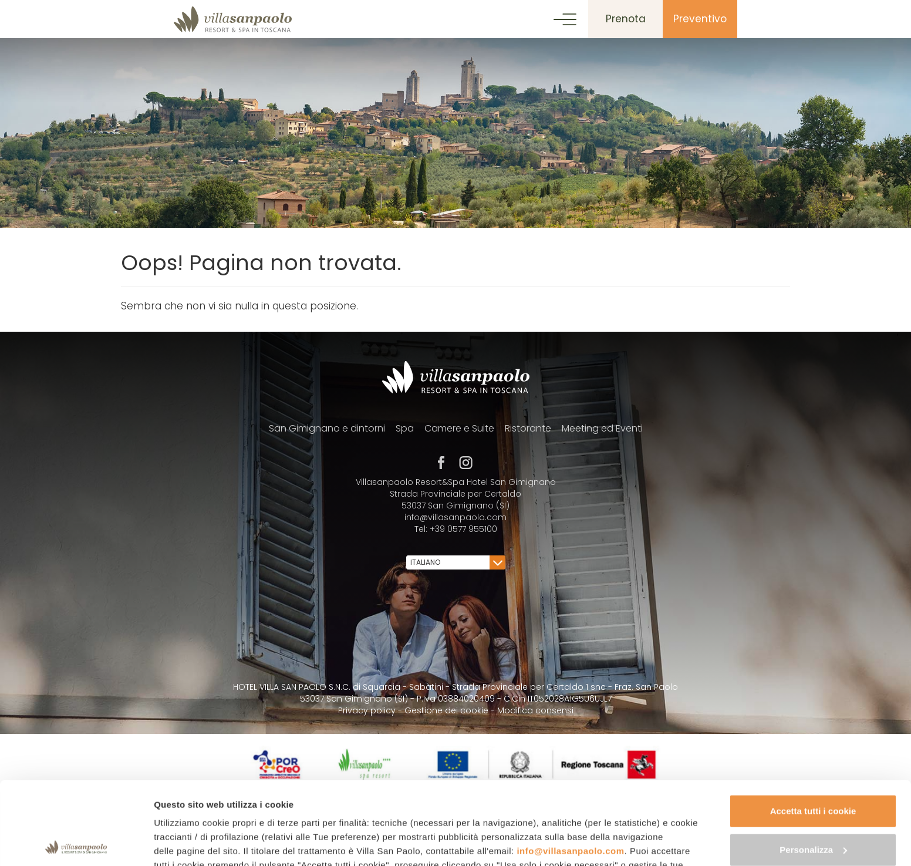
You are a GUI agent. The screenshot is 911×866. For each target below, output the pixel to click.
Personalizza (813, 766)
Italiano (456, 562)
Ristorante (528, 428)
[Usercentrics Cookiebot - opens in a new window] (76, 843)
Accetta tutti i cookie (813, 728)
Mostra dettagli (185, 843)
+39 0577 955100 (463, 529)
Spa (405, 428)
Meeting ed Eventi (602, 428)
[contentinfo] (455, 599)
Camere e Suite (459, 428)
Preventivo (700, 19)
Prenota (626, 19)
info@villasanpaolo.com (570, 768)
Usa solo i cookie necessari (812, 805)
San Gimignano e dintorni (327, 428)
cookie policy (316, 811)
